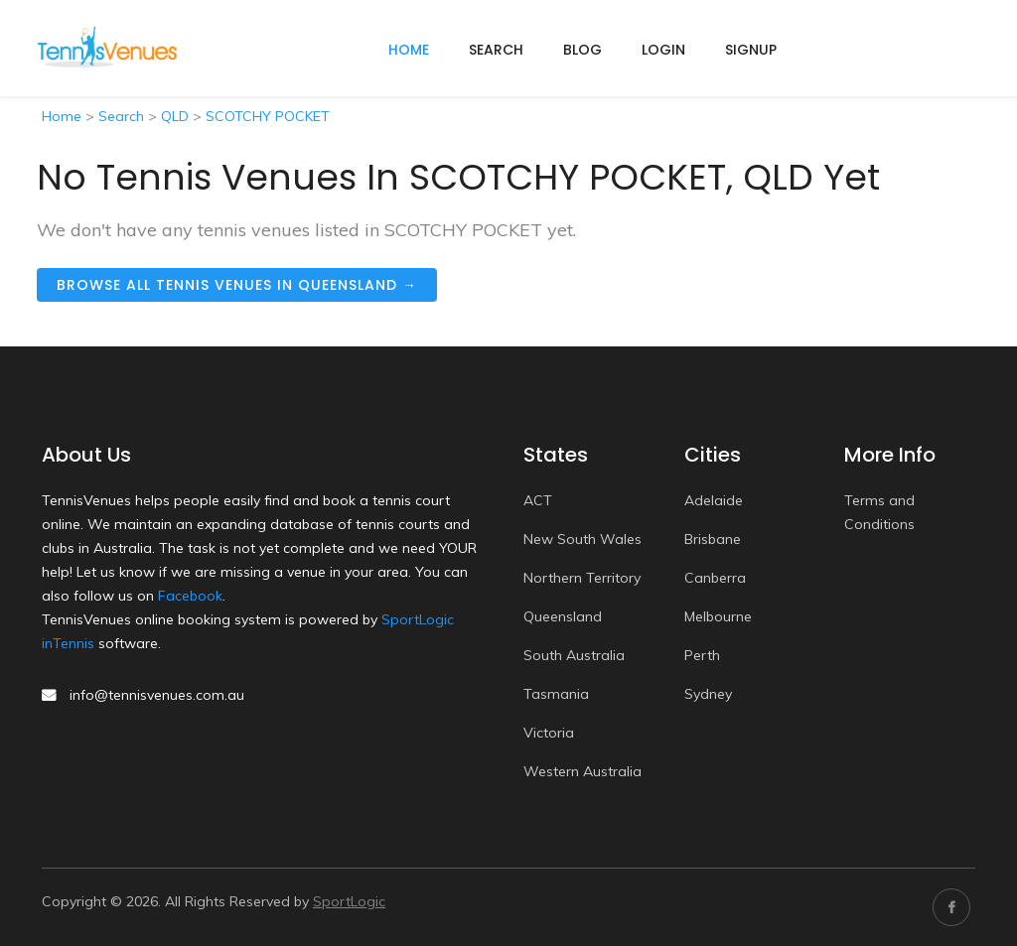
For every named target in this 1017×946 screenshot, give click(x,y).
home (408, 50)
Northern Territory (582, 578)
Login (663, 50)
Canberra (715, 578)
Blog (582, 50)
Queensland (562, 616)
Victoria (548, 733)
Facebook (190, 596)
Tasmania (556, 694)
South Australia (574, 655)
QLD (175, 116)
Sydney (708, 694)
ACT (537, 500)
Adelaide (713, 500)
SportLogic (349, 901)
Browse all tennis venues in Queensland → (237, 285)
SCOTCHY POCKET (268, 116)
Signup (751, 50)
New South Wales (582, 539)
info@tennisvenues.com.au (157, 695)
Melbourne (718, 616)
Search (496, 50)
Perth (702, 655)
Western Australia (582, 771)
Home (61, 116)
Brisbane (712, 539)
